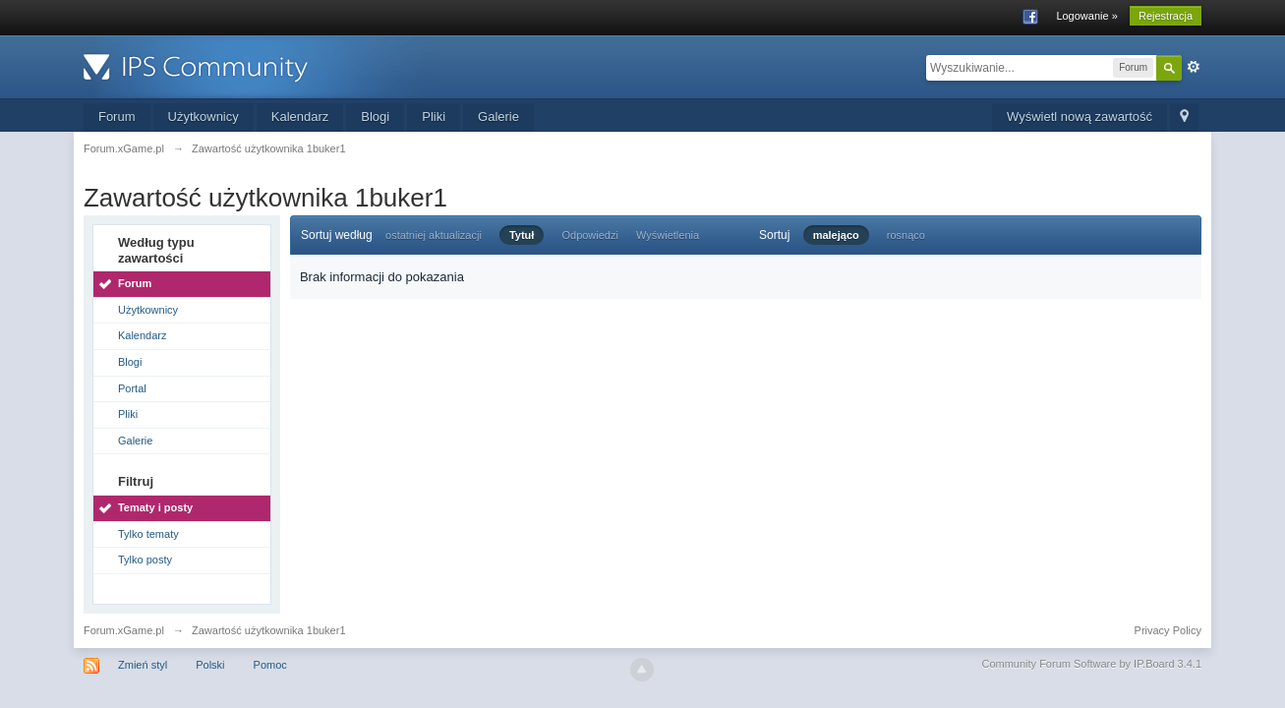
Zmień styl (142, 665)
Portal (132, 388)
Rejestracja (1166, 16)
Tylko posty (145, 559)
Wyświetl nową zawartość (1079, 116)
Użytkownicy (203, 116)
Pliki (433, 116)
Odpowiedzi (589, 235)
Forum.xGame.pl (124, 630)
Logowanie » (1086, 16)
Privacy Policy (1168, 630)
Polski (210, 665)
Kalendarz (300, 116)
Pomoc (270, 665)
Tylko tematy (148, 534)
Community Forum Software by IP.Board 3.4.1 (1091, 664)
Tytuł (521, 235)
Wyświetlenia (667, 235)
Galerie (498, 116)
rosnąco (906, 235)
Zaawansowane (1193, 67)
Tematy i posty (155, 507)
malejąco (836, 235)
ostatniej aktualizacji (433, 235)
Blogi (375, 116)
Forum (117, 116)
